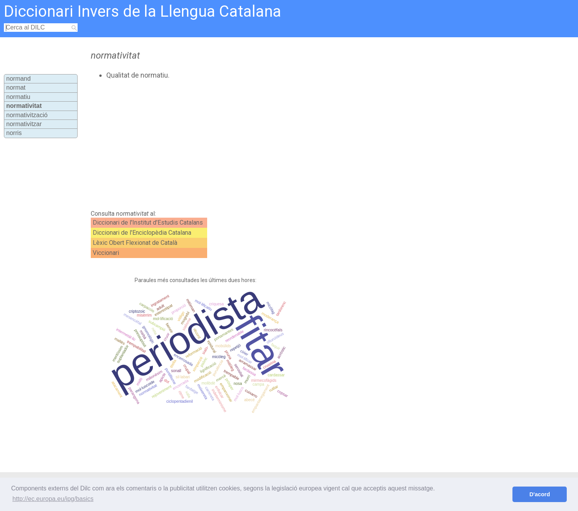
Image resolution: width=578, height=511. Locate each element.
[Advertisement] (255, 144)
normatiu (18, 97)
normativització (27, 115)
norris (14, 133)
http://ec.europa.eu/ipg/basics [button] (52, 498)
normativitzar (24, 124)
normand (18, 78)
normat (16, 87)
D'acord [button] (540, 494)
